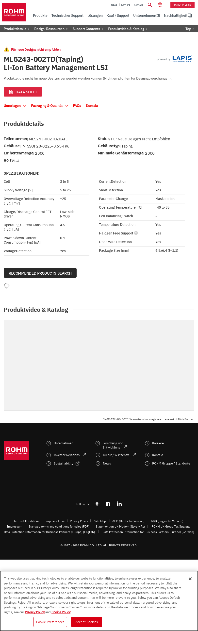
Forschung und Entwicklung (112, 445)
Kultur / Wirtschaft (116, 455)
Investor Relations (67, 455)
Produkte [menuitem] (40, 15)
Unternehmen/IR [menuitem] (146, 15)
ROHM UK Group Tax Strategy (170, 526)
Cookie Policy (60, 612)
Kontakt (138, 4)
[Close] (190, 578)
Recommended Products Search (40, 273)
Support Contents (86, 28)
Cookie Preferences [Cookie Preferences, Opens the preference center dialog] (50, 621)
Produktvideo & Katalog (126, 28)
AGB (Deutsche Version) (128, 521)
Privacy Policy (79, 521)
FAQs (77, 105)
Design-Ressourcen (49, 28)
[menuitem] (175, 15)
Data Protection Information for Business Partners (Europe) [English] (49, 532)
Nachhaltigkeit (175, 15)
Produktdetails (15, 28)
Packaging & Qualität (49, 105)
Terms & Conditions (26, 521)
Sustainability (63, 463)
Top (188, 28)
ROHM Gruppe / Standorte (171, 463)
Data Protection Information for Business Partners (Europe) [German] (148, 532)
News (114, 4)
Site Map (100, 521)
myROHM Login (182, 4)
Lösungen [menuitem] (95, 15)
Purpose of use (55, 521)
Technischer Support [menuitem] (67, 15)
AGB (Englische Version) (167, 521)
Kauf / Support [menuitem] (118, 15)
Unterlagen (15, 105)
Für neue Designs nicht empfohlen (140, 138)
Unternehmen (63, 443)
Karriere (125, 4)
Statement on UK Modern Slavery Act (120, 526)
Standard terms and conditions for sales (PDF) (59, 526)
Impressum (14, 526)
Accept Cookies (86, 621)
